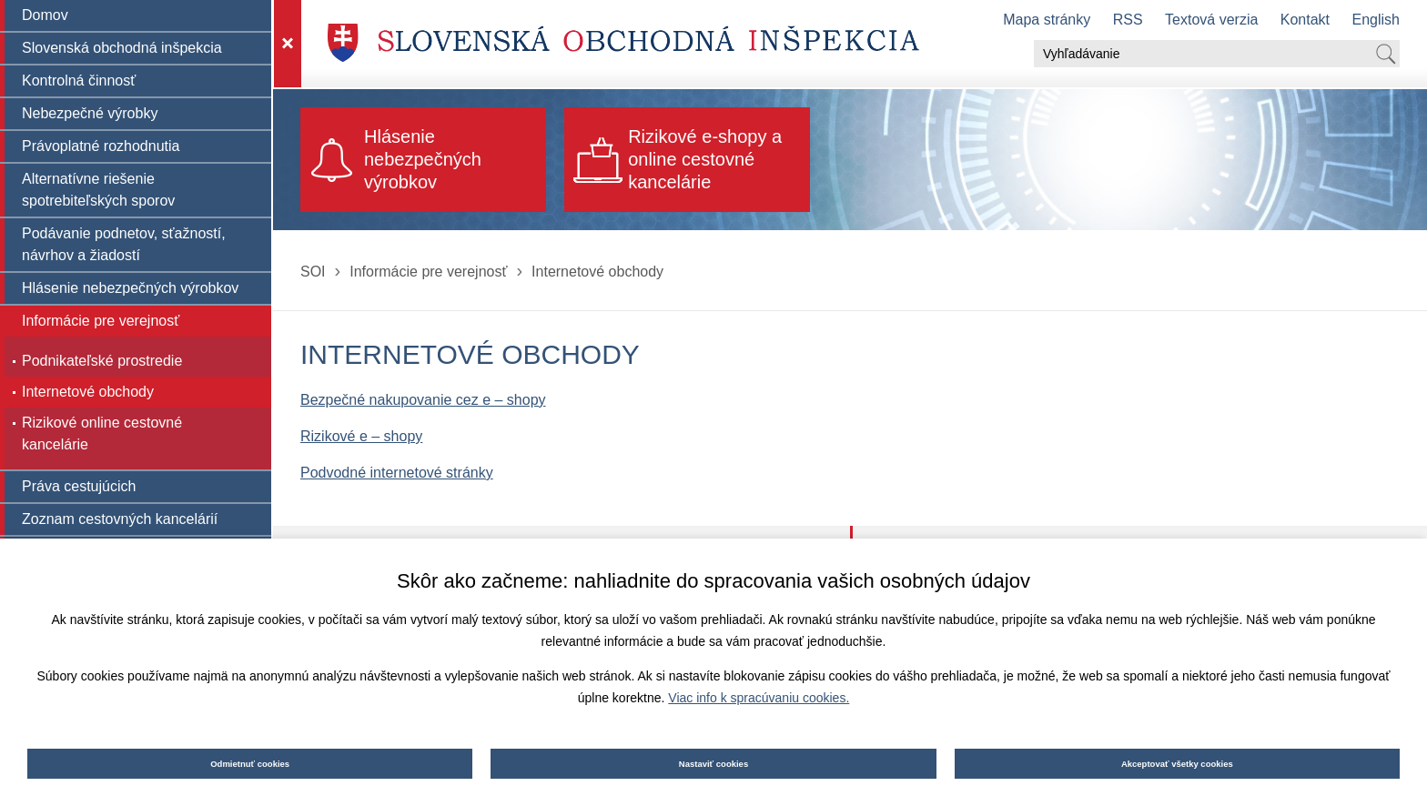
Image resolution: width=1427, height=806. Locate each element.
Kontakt (1305, 19)
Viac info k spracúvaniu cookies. (758, 697)
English (1376, 19)
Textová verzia (1211, 19)
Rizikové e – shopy (361, 436)
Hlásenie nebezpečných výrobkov (422, 159)
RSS (1128, 19)
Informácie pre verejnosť (428, 271)
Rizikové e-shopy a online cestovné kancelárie (705, 159)
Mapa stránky (1046, 19)
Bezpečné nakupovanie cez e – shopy (423, 400)
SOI (313, 271)
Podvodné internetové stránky (396, 472)
